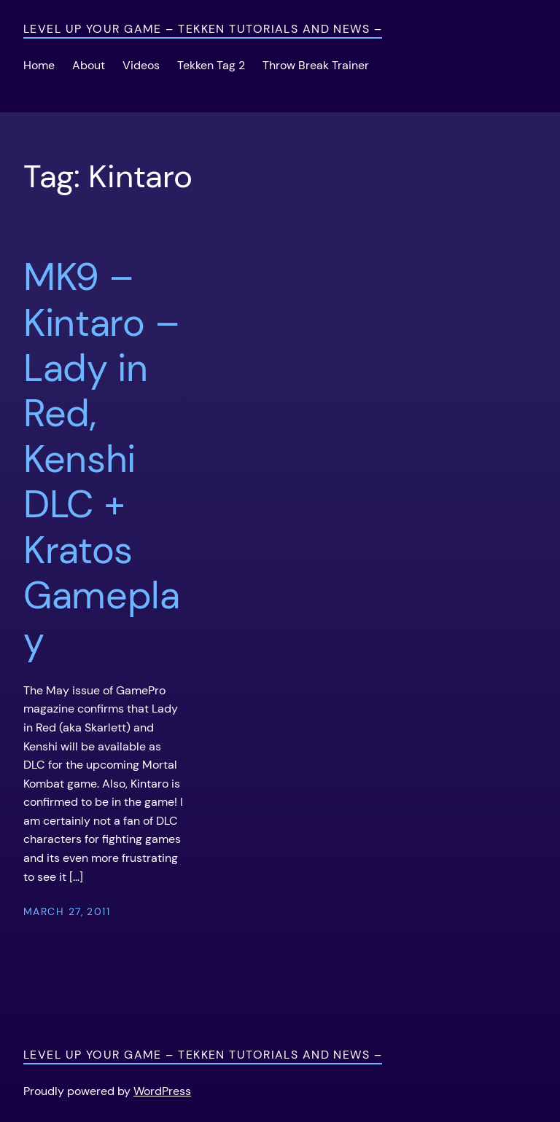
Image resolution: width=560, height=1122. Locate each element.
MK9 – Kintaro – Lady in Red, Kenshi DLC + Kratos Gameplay (101, 459)
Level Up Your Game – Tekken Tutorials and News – (202, 28)
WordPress (162, 1091)
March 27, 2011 (66, 911)
